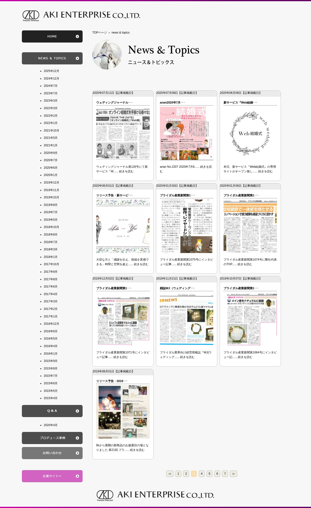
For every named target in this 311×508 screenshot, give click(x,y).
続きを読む (126, 171)
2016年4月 (51, 346)
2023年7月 (51, 93)
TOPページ (99, 32)
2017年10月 (51, 264)
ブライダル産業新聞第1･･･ (177, 195)
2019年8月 (51, 205)
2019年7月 (51, 212)
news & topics (121, 32)
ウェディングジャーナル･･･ (114, 102)
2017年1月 (51, 316)
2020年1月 (51, 175)
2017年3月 (51, 301)
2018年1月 (51, 257)
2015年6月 (51, 383)
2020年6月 (51, 167)
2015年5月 (51, 391)
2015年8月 (51, 368)
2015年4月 (51, 398)
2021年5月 (51, 138)
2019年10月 (51, 197)
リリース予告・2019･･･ (112, 381)
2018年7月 (51, 242)
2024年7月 (51, 86)
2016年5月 (51, 338)
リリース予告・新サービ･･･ (114, 195)
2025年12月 (51, 71)
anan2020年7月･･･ (172, 102)
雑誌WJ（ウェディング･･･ (177, 288)
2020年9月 (51, 153)
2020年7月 (51, 160)
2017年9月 (51, 271)
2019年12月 (51, 182)
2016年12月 (51, 323)
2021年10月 (51, 130)
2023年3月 (51, 100)
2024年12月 (51, 78)
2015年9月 (51, 361)
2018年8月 (51, 234)
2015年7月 (51, 375)
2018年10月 (51, 227)
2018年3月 (51, 249)
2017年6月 (51, 286)
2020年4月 (51, 425)
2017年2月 (51, 309)
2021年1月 (51, 145)
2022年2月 (51, 115)
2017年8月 (51, 279)
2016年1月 (51, 353)
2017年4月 (51, 294)
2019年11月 (51, 190)
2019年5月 (51, 219)
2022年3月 (51, 108)
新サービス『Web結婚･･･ (240, 102)
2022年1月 (51, 123)
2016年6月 (51, 331)
